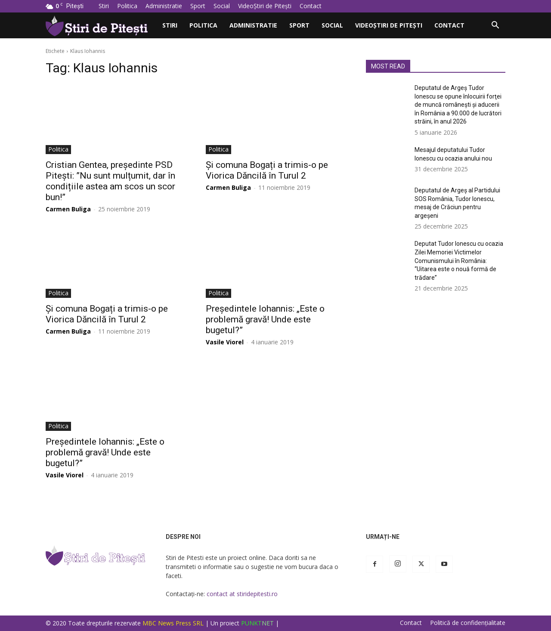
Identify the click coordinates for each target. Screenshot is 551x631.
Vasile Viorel (225, 342)
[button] (495, 26)
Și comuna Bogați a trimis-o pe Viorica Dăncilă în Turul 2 (267, 170)
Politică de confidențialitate (467, 623)
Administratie (163, 6)
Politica (127, 6)
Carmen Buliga (68, 209)
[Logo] (101, 25)
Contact (311, 6)
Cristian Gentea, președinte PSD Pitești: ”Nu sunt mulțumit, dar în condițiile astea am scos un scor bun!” (110, 181)
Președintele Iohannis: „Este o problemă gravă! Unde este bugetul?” (265, 319)
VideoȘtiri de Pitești (264, 6)
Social (222, 6)
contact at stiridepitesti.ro (242, 594)
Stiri (104, 6)
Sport (197, 6)
